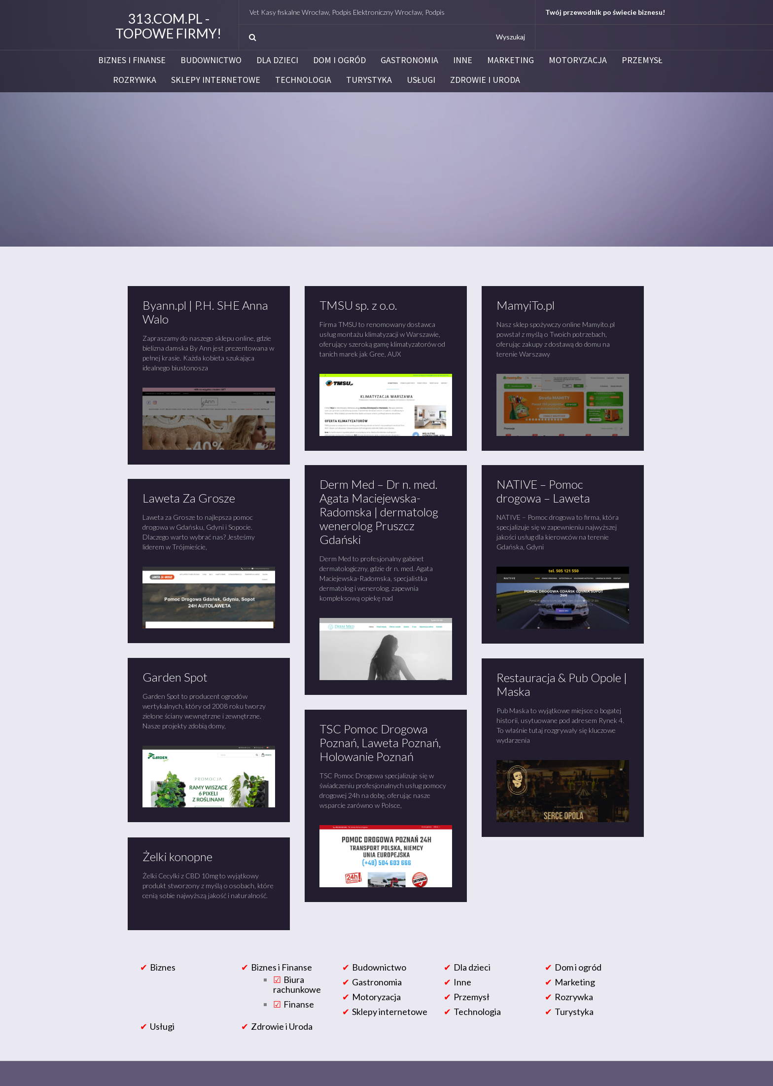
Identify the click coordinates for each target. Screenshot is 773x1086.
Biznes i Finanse (132, 60)
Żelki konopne (177, 856)
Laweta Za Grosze (188, 498)
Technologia (303, 80)
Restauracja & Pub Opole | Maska (561, 684)
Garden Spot (175, 677)
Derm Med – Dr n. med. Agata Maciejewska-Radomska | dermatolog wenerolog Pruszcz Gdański (378, 511)
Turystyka (369, 80)
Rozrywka (134, 80)
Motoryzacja (578, 60)
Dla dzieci (277, 60)
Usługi (421, 80)
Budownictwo (211, 60)
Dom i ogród (339, 60)
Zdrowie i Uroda (485, 80)
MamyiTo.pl (525, 305)
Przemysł (642, 60)
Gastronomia (409, 60)
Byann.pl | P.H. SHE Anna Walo (205, 312)
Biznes (163, 967)
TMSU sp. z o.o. (358, 305)
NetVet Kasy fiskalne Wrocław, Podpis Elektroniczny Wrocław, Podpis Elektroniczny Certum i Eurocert (407, 12)
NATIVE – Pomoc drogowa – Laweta (543, 491)
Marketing (510, 60)
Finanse (298, 1004)
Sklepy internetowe (215, 80)
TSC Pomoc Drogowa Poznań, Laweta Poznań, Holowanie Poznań (380, 742)
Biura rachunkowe (297, 984)
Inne (462, 60)
